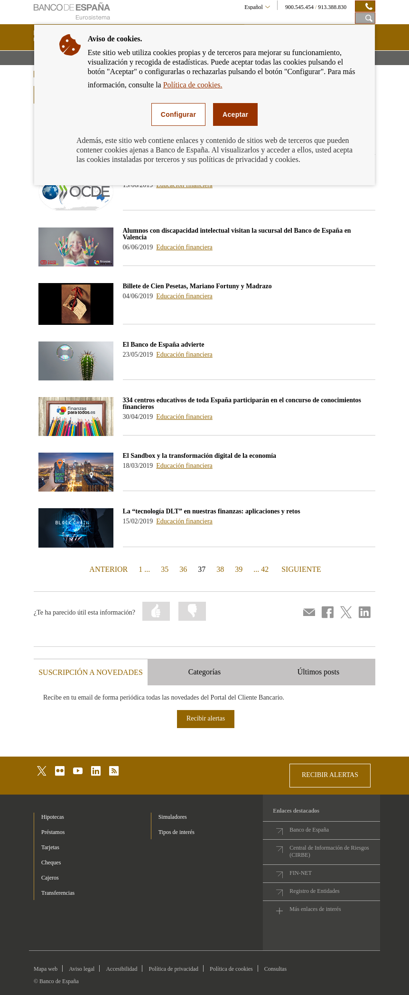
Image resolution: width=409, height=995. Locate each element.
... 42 (261, 569)
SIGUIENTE (300, 568)
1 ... (144, 569)
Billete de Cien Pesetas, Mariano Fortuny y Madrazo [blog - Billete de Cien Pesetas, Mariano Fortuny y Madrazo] (197, 286)
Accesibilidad (121, 969)
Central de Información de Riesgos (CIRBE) (329, 851)
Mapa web (45, 969)
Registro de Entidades (314, 891)
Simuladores (172, 817)
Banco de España (309, 829)
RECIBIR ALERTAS (330, 774)
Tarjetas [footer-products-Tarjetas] (50, 847)
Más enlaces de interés (315, 909)
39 (238, 569)
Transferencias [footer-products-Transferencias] (57, 893)
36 (183, 569)
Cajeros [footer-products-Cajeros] (50, 877)
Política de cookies (231, 969)
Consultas (275, 969)
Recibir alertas (205, 718)
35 (164, 569)
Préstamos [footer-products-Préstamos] (53, 832)
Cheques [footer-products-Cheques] (51, 862)
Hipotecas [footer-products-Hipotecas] (52, 817)
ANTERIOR (107, 568)
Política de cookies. (193, 85)
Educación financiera (184, 247)
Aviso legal (81, 969)
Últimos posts (318, 672)
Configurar (178, 114)
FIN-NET (300, 873)
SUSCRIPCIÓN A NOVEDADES (90, 672)
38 (220, 569)
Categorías (204, 672)
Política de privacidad (173, 969)
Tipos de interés (176, 832)
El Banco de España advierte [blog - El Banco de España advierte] (163, 344)
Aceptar (235, 114)
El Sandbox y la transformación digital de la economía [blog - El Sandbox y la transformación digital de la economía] (200, 455)
